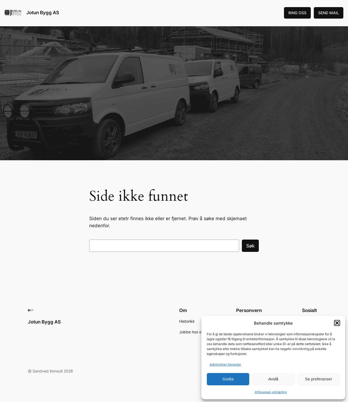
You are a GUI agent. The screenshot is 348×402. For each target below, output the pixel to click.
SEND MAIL (328, 12)
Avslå (273, 379)
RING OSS (297, 12)
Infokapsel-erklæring (271, 392)
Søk (250, 246)
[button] (337, 323)
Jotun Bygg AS (42, 12)
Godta (228, 379)
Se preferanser (318, 379)
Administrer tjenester (225, 364)
